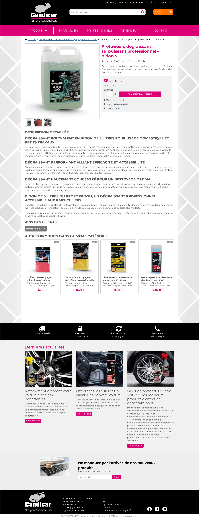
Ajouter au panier (140, 94)
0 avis (142, 61)
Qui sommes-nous (113, 504)
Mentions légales (88, 516)
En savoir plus (33, 420)
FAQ (105, 501)
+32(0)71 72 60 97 (118, 2)
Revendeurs (130, 30)
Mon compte (158, 2)
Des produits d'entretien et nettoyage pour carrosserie (68, 39)
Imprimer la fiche (113, 108)
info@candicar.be (76, 510)
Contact (161, 30)
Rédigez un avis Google (115, 510)
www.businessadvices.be (126, 516)
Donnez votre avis (36, 229)
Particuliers (69, 30)
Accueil (32, 39)
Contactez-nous (138, 2)
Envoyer (116, 477)
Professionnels (99, 30)
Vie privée (102, 516)
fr (171, 2)
